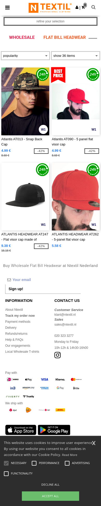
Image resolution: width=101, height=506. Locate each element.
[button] (76, 7)
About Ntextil (14, 310)
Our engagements (17, 346)
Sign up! (16, 289)
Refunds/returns (16, 334)
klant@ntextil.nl (65, 314)
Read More (70, 455)
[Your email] (43, 279)
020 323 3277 (63, 336)
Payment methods (17, 322)
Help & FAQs (14, 340)
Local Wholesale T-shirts (22, 351)
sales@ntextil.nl (65, 324)
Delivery (10, 328)
